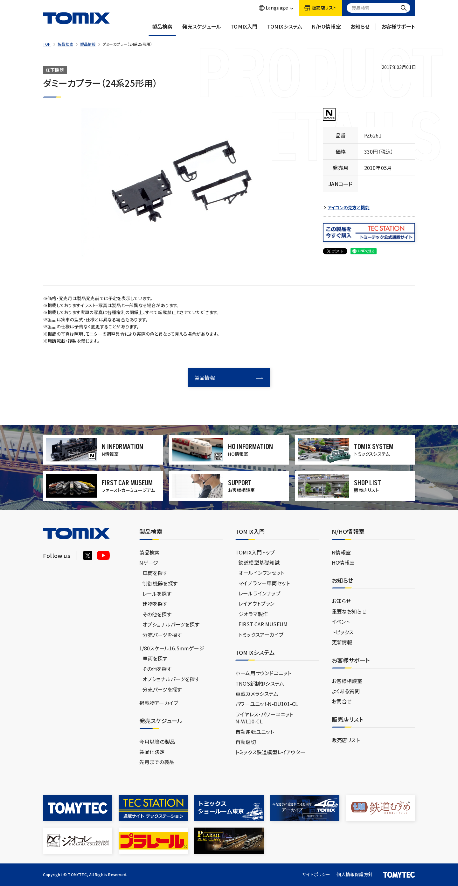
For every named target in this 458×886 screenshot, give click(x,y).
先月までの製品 (156, 762)
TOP (47, 44)
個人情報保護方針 (355, 874)
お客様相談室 (347, 681)
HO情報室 (343, 562)
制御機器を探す (159, 583)
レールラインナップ (260, 593)
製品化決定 (152, 751)
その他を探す (156, 614)
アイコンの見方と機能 (349, 207)
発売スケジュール (201, 29)
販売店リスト (346, 740)
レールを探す (156, 593)
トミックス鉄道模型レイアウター (270, 752)
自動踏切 (245, 742)
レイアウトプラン (257, 603)
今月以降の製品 (157, 741)
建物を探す (154, 603)
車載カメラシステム (256, 693)
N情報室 (341, 552)
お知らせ (360, 29)
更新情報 (342, 642)
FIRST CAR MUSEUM (263, 624)
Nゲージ (148, 563)
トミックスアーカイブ (261, 634)
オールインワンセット (261, 572)
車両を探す (154, 573)
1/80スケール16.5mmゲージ (171, 648)
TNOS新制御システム (259, 683)
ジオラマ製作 (253, 614)
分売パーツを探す (162, 635)
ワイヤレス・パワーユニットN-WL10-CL (264, 717)
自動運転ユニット (254, 731)
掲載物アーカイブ (158, 703)
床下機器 (55, 70)
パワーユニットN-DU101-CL (266, 704)
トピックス (343, 632)
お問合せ (342, 701)
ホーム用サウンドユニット (263, 673)
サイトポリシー (316, 874)
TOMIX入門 (244, 29)
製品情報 (88, 44)
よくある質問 (346, 691)
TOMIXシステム (284, 29)
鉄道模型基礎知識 (259, 562)
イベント (341, 621)
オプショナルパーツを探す (170, 624)
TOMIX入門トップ (255, 552)
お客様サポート (398, 29)
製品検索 (162, 29)
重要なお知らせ (349, 611)
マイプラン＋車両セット (264, 583)
